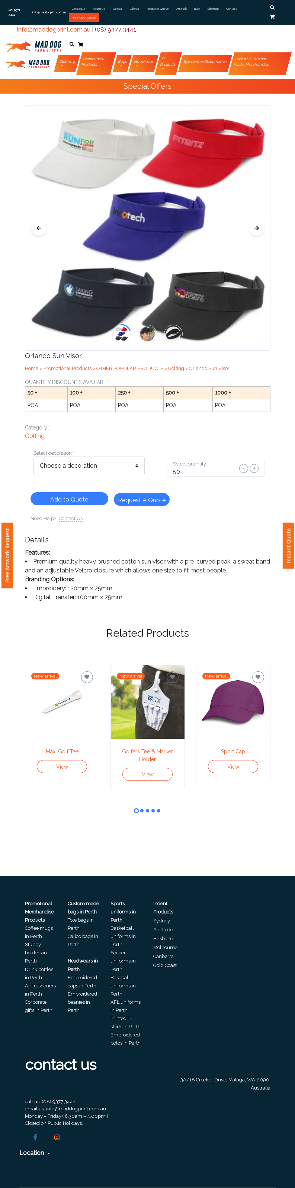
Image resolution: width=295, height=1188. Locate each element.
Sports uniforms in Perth (123, 912)
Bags (122, 61)
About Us (99, 8)
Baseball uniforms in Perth (123, 986)
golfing (35, 435)
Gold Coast (165, 965)
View (62, 767)
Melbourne (165, 947)
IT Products (168, 61)
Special (117, 8)
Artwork (181, 8)
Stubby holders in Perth (36, 953)
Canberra (163, 956)
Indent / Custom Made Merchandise (251, 61)
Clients (135, 8)
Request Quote (158, 8)
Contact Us (71, 518)
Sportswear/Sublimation (205, 61)
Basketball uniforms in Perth (123, 936)
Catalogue (79, 8)
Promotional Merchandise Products (39, 912)
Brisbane (163, 938)
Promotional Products (93, 61)
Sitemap (213, 8)
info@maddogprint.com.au (53, 29)
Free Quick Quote (84, 17)
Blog (197, 8)
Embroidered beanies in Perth (82, 1002)
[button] (272, 7)
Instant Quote (288, 545)
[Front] (33, 45)
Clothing (67, 61)
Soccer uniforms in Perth (123, 961)
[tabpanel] (62, 723)
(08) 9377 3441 (115, 29)
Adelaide (163, 929)
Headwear (144, 61)
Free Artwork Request (7, 555)
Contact (231, 8)
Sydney (161, 921)
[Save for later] (87, 677)
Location (34, 1152)
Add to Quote (69, 499)
